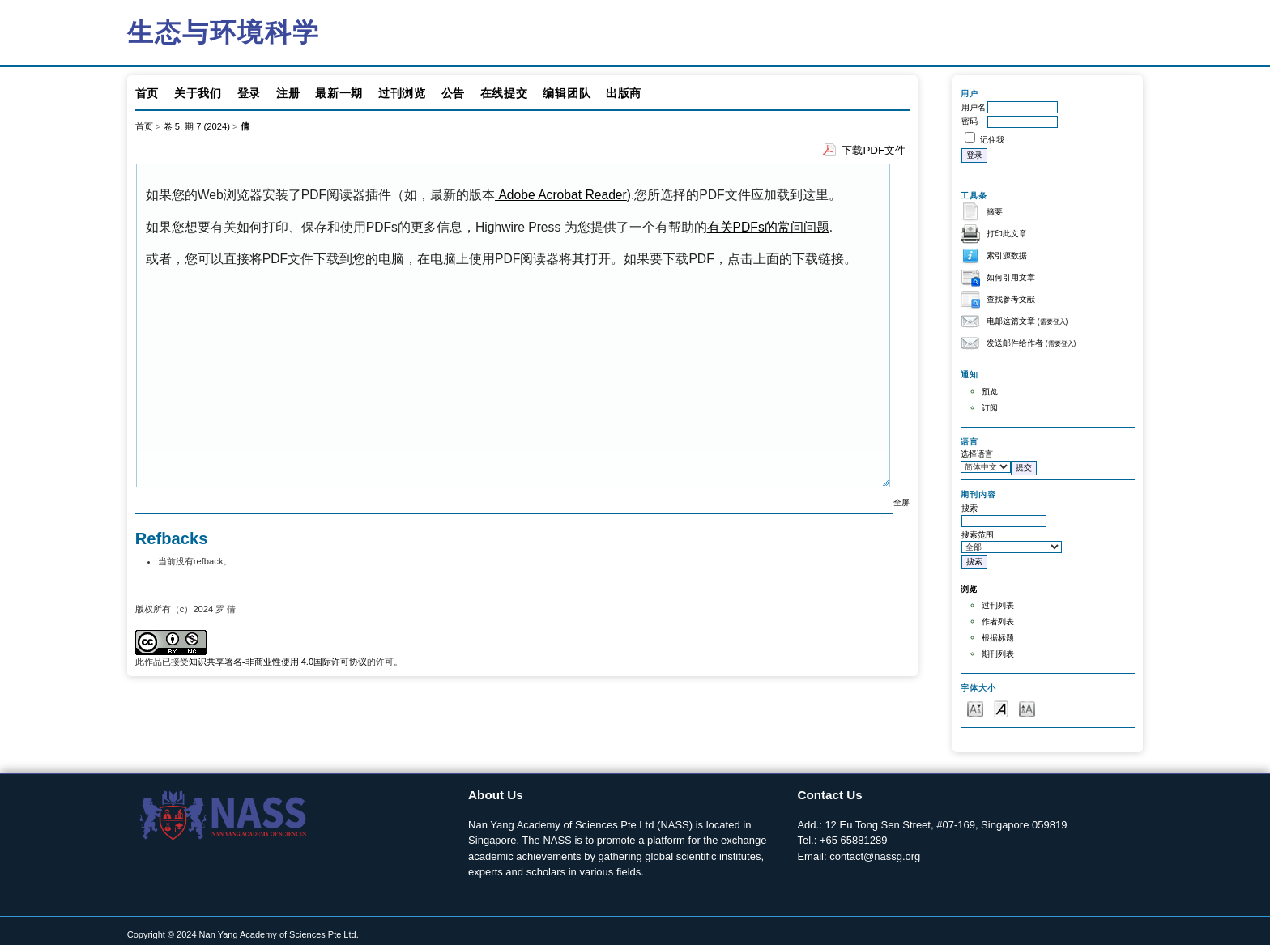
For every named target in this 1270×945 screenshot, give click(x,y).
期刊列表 (998, 653)
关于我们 (198, 93)
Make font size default (1001, 708)
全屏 (901, 502)
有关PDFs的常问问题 (768, 227)
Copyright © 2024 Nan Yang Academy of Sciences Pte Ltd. (243, 934)
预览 (990, 391)
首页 (147, 93)
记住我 (992, 139)
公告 (453, 93)
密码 (969, 121)
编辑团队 (566, 93)
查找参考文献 (1011, 299)
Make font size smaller (975, 708)
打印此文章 (1007, 233)
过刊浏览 (402, 93)
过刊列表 (998, 605)
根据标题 (998, 637)
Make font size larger (1027, 708)
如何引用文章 (1011, 277)
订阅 (990, 407)
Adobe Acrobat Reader (561, 195)
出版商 (623, 93)
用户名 (973, 107)
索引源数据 (1007, 255)
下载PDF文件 (874, 150)
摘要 (995, 211)
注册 (288, 93)
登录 (249, 93)
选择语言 (977, 453)
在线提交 (504, 93)
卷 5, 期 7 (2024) (197, 126)
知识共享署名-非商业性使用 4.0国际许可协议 (278, 661)
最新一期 (339, 93)
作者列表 (998, 621)
